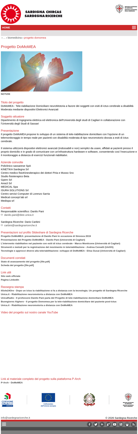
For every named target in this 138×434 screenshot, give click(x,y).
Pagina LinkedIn (10, 279)
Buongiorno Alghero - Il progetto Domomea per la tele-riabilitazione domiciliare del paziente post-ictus (59, 301)
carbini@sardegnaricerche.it (20, 225)
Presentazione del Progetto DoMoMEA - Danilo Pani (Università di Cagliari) (43, 239)
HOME (6, 27)
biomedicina (15, 37)
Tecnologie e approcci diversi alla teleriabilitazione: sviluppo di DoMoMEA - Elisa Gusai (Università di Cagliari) (63, 250)
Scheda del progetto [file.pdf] (17, 265)
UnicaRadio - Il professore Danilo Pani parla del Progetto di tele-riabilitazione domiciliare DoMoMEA (57, 298)
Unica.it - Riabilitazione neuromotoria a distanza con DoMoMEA (36, 294)
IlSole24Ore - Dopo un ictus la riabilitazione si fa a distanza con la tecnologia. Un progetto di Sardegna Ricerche (64, 290)
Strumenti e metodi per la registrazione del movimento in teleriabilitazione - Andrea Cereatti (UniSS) (57, 247)
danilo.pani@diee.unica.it (19, 214)
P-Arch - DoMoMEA (12, 382)
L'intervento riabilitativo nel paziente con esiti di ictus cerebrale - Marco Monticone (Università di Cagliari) (60, 243)
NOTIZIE (5, 94)
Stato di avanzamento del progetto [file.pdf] (25, 261)
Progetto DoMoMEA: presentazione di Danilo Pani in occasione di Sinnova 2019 (46, 236)
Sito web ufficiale (10, 276)
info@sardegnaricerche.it (15, 417)
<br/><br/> (50, 345)
